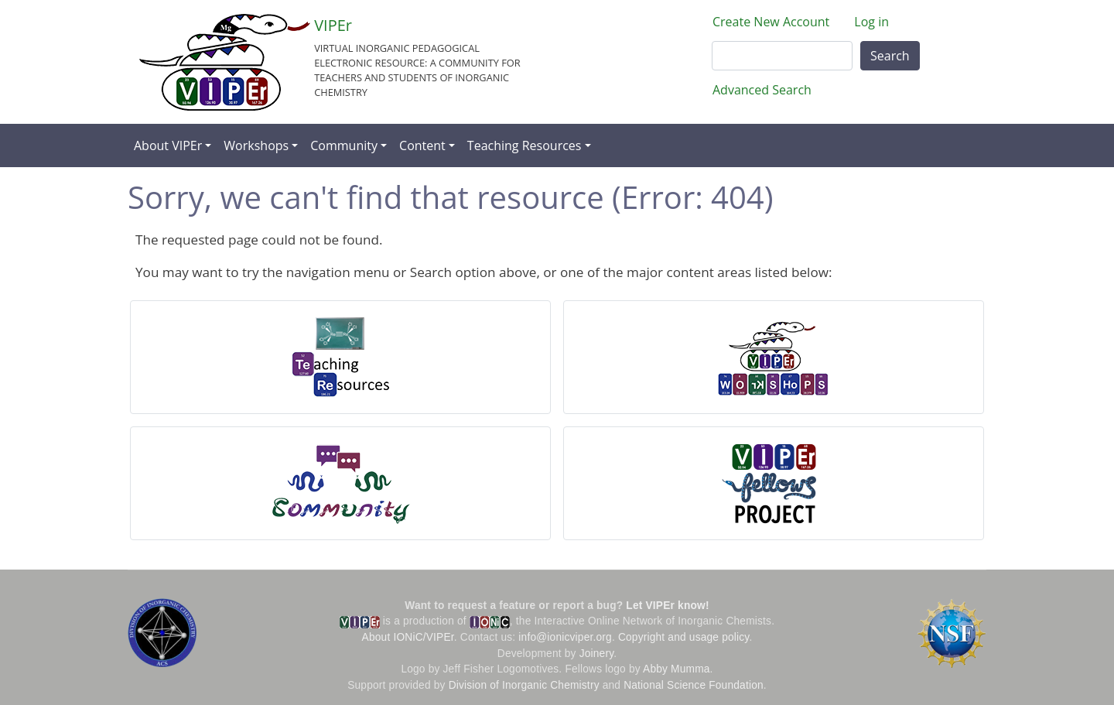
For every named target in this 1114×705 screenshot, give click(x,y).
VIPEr (333, 25)
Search (890, 55)
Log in (871, 21)
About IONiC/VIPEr (408, 637)
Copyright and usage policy (683, 637)
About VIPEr (168, 145)
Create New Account (770, 21)
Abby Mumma (676, 669)
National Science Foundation (694, 685)
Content (422, 145)
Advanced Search (762, 89)
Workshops (256, 145)
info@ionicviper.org (565, 637)
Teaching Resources (524, 145)
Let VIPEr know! (667, 605)
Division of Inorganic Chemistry (524, 685)
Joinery (596, 653)
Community (344, 145)
